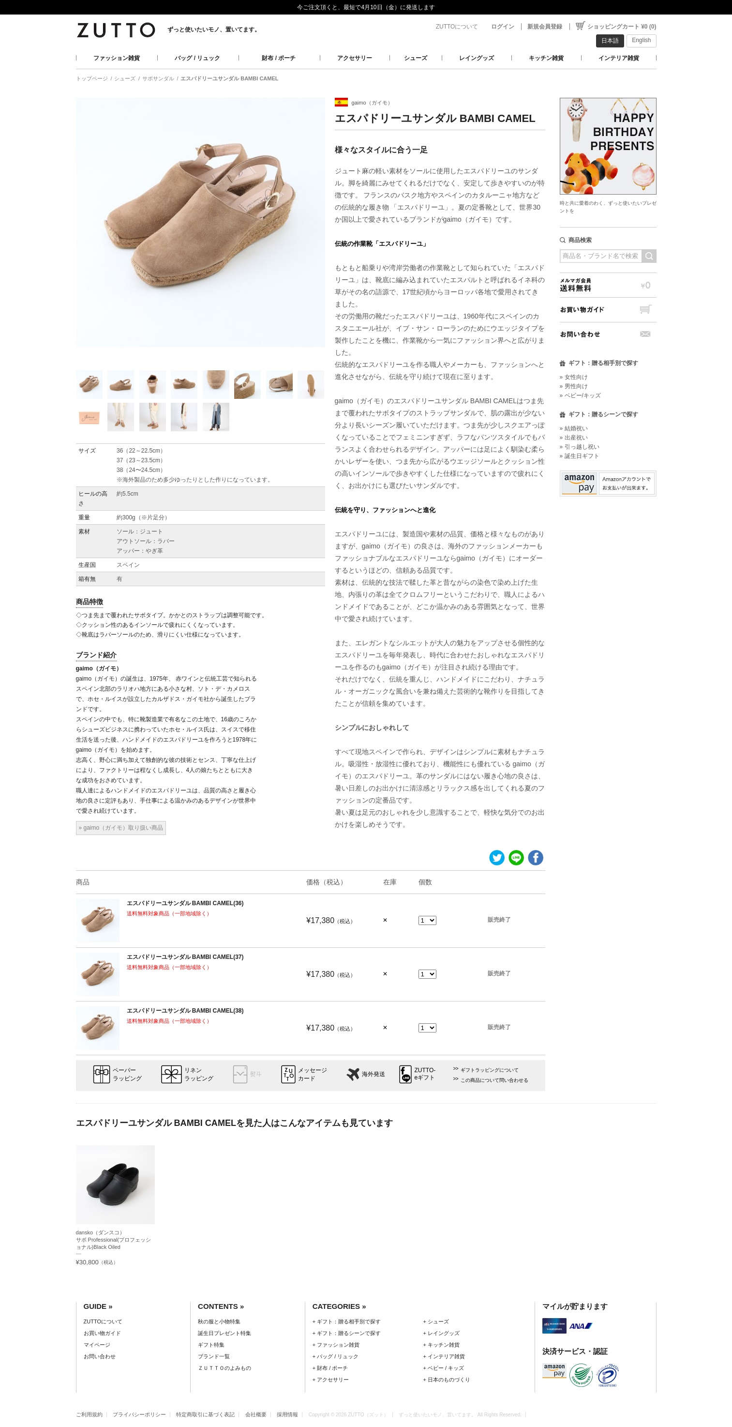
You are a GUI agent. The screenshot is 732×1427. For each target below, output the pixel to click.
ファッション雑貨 (116, 58)
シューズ (415, 58)
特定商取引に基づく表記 (205, 1414)
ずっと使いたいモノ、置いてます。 (213, 29)
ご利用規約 (89, 1414)
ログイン (502, 26)
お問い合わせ (608, 334)
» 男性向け (574, 386)
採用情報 (287, 1414)
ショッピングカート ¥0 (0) (622, 26)
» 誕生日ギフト (579, 456)
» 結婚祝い (574, 428)
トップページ (92, 78)
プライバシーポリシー (139, 1414)
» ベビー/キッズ (580, 395)
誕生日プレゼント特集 (224, 1333)
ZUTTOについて (457, 26)
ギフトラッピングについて (490, 1070)
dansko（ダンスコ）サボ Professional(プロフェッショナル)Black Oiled (113, 1240)
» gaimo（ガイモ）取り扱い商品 (121, 827)
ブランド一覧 (214, 1356)
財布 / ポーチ (279, 58)
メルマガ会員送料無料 (608, 285)
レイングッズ (476, 58)
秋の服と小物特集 (219, 1321)
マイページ (97, 1345)
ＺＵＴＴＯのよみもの (224, 1368)
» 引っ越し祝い (579, 446)
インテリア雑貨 (618, 58)
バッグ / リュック (197, 58)
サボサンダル (158, 78)
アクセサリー (354, 58)
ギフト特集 (211, 1345)
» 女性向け (574, 377)
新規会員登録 (544, 26)
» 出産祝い (574, 437)
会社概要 (256, 1414)
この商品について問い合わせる (494, 1080)
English (641, 40)
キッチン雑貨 (546, 58)
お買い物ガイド (608, 309)
